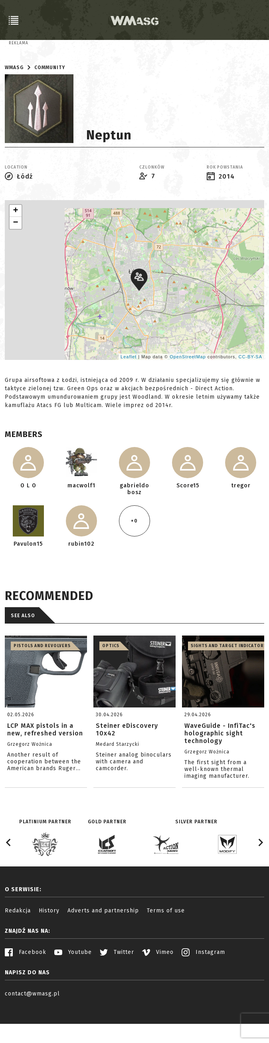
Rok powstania (225, 200)
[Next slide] (260, 875)
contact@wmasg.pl (32, 1026)
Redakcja (18, 943)
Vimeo (158, 985)
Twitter (117, 985)
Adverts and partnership (103, 943)
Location (16, 200)
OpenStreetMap (188, 389)
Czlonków (151, 200)
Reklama (18, 43)
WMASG (14, 100)
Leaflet (128, 389)
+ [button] (15, 244)
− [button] (15, 256)
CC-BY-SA (250, 389)
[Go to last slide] (9, 875)
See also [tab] (23, 649)
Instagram (203, 985)
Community (49, 100)
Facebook (25, 985)
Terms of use (166, 943)
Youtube (73, 985)
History (49, 943)
